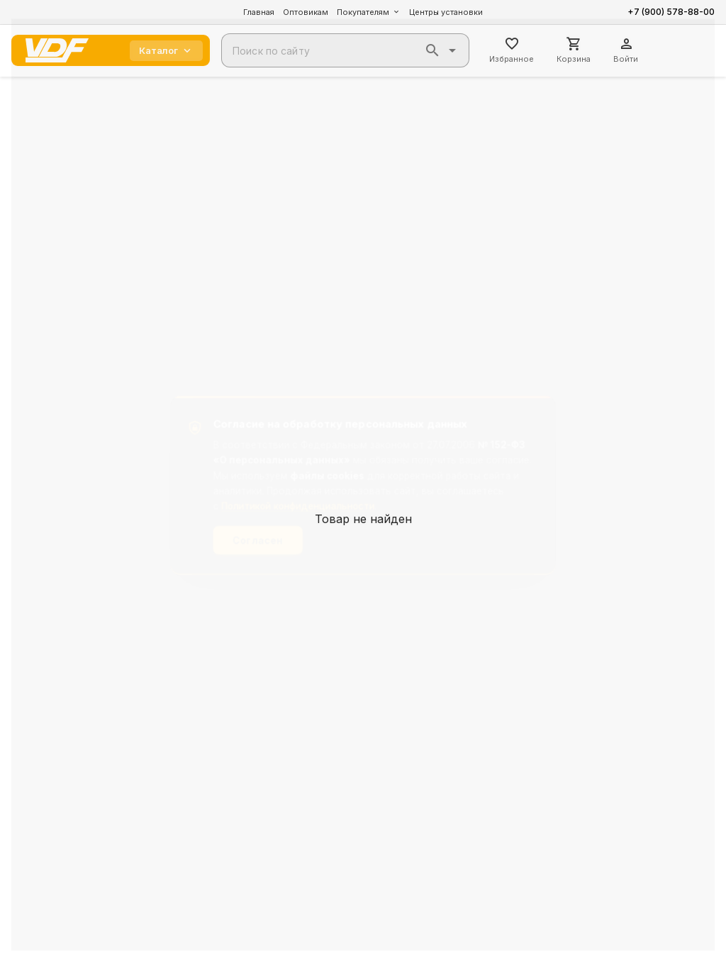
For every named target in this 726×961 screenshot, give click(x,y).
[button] (432, 50)
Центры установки (446, 12)
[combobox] (345, 50)
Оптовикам (305, 12)
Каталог (166, 50)
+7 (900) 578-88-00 (671, 11)
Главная (258, 12)
